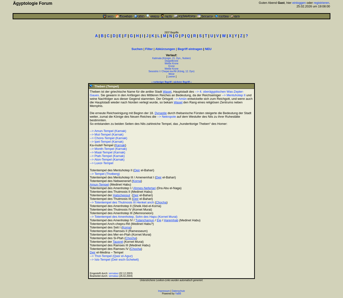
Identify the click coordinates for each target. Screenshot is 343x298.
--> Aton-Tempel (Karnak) (107, 159)
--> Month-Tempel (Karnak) (108, 149)
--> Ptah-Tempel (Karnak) (107, 156)
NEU (208, 49)
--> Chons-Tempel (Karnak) (108, 138)
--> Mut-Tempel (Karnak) (106, 134)
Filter (149, 49)
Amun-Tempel (99, 184)
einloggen (299, 3)
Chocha (161, 202)
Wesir (171, 74)
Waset (167, 91)
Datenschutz (178, 291)
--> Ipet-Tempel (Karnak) (106, 141)
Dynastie (161, 113)
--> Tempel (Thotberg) (105, 174)
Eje (159, 220)
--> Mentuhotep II (233, 95)
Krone (171, 66)
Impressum (164, 291)
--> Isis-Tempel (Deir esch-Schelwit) (114, 259)
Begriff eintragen (190, 49)
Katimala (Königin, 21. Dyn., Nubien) (171, 58)
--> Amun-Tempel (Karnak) (108, 131)
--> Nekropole (166, 116)
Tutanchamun (144, 220)
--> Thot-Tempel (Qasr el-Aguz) (111, 256)
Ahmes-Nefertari (144, 188)
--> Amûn (180, 99)
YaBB (178, 293)
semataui (114, 273)
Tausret (118, 241)
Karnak (120, 145)
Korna (137, 181)
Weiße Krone (171, 63)
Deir (137, 170)
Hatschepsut (121, 195)
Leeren (171, 76)
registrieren (321, 3)
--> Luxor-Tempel (101, 163)
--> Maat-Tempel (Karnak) (107, 152)
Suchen (137, 49)
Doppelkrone (171, 61)
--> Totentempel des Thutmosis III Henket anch (122, 202)
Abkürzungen (165, 49)
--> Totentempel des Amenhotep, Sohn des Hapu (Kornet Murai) (133, 216)
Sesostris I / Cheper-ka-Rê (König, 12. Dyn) (172, 71)
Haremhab (171, 220)
